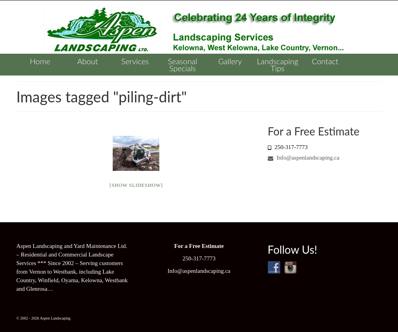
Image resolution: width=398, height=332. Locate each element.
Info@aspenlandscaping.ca (303, 158)
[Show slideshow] (136, 185)
